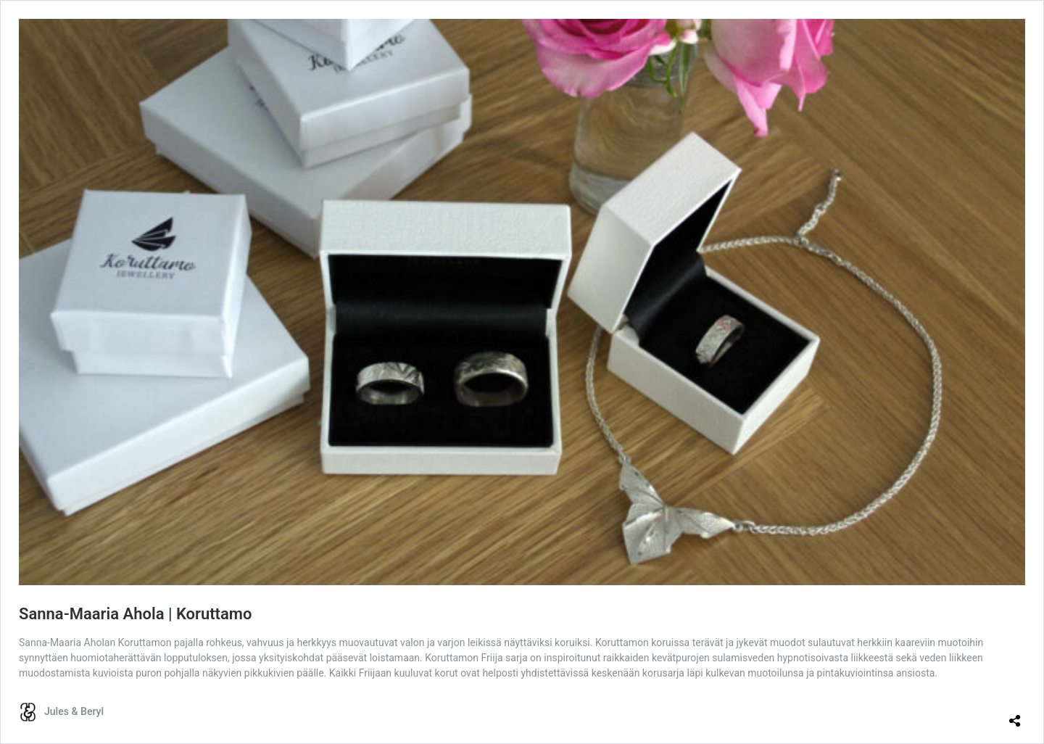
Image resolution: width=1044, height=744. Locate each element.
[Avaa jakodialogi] (1015, 715)
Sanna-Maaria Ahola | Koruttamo (135, 614)
